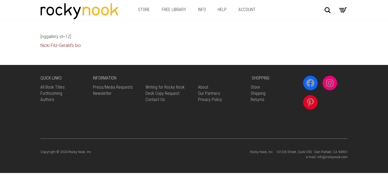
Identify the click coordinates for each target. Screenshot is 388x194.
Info (202, 9)
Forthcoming (51, 93)
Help (222, 9)
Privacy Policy (210, 99)
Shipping (258, 93)
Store (144, 9)
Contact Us (155, 99)
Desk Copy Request (162, 93)
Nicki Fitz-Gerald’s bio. (61, 45)
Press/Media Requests (113, 87)
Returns (257, 99)
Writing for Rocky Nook (165, 87)
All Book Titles (52, 87)
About (203, 87)
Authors (47, 99)
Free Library (174, 9)
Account (246, 9)
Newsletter (102, 93)
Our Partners (209, 93)
